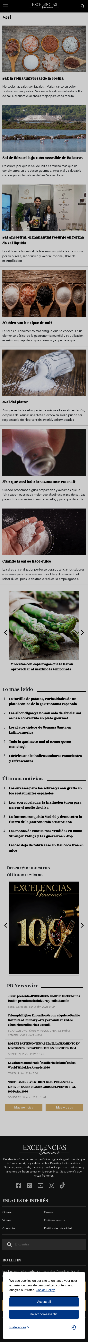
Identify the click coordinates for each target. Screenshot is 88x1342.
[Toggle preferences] (19, 1327)
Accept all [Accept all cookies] (44, 1301)
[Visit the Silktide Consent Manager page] (74, 1327)
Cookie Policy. (45, 1290)
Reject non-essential (44, 1314)
